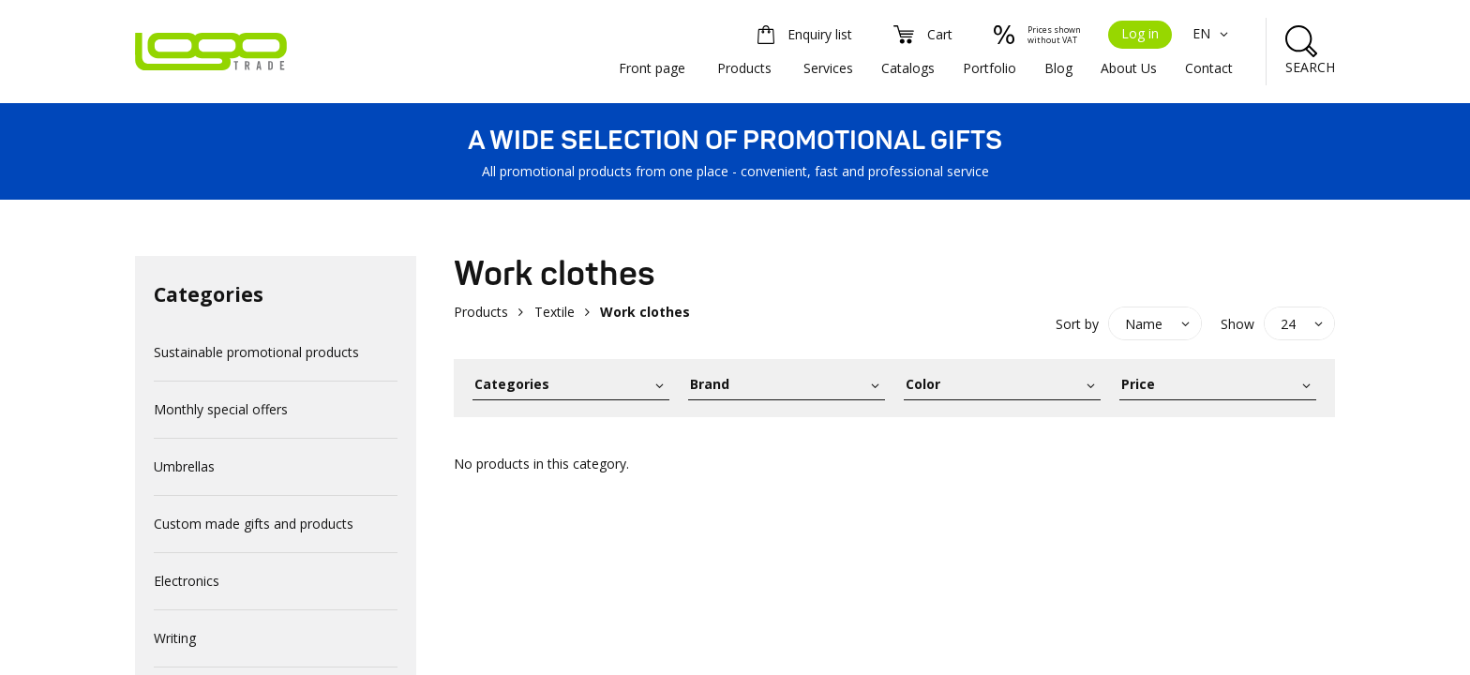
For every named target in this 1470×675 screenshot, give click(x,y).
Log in (1140, 33)
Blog (1058, 68)
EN (1212, 33)
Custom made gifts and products (253, 523)
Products (744, 68)
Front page (652, 68)
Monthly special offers (221, 409)
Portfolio (989, 68)
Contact (1209, 68)
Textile (554, 312)
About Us (1129, 68)
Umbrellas (184, 466)
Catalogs (908, 68)
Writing (175, 638)
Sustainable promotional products (256, 352)
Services (828, 68)
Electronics (186, 581)
